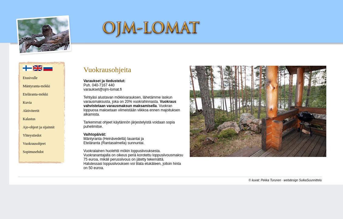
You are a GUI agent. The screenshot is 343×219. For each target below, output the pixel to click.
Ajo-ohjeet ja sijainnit (39, 127)
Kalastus (29, 119)
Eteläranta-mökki (35, 94)
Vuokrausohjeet (34, 143)
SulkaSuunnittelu (310, 180)
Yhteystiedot (32, 135)
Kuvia (27, 102)
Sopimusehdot (33, 152)
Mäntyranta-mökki (36, 86)
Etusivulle (30, 78)
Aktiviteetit (31, 111)
